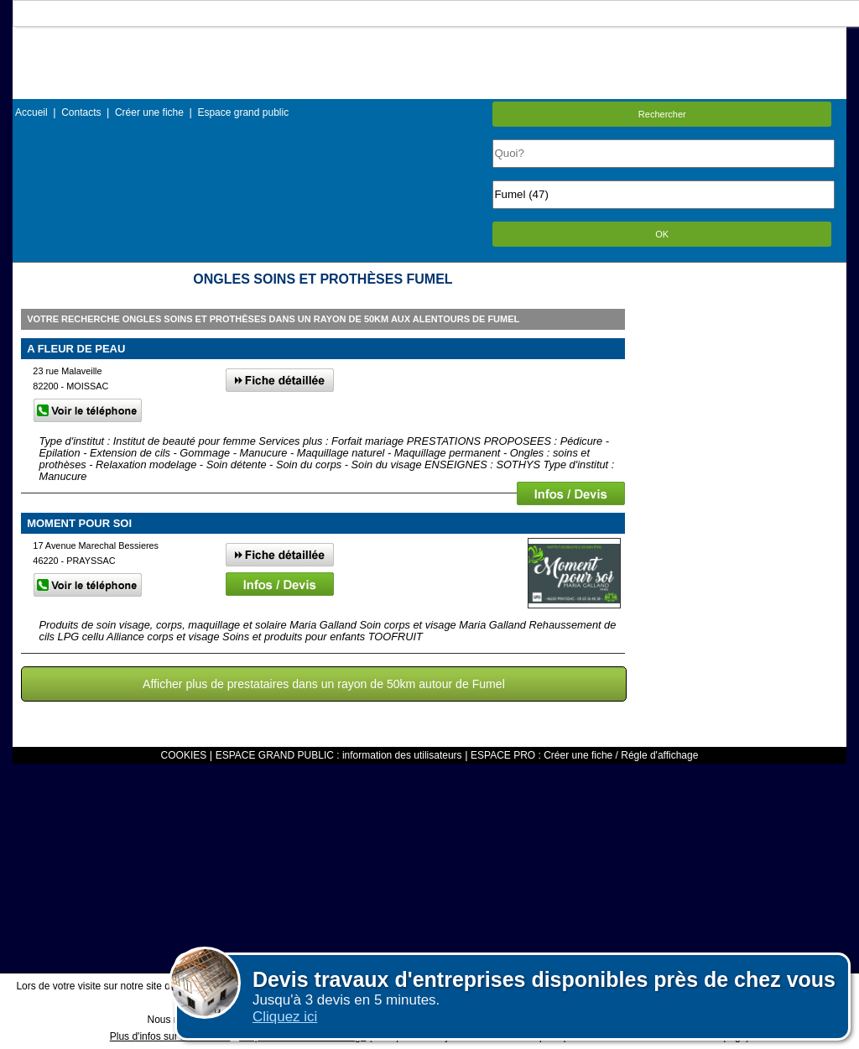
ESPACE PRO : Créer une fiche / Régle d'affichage (584, 755)
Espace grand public (243, 112)
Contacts (81, 112)
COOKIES (184, 755)
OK (662, 234)
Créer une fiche (149, 112)
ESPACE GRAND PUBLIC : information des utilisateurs (339, 755)
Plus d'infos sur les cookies (170, 1036)
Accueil (31, 112)
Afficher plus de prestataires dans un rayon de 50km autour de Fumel (324, 684)
